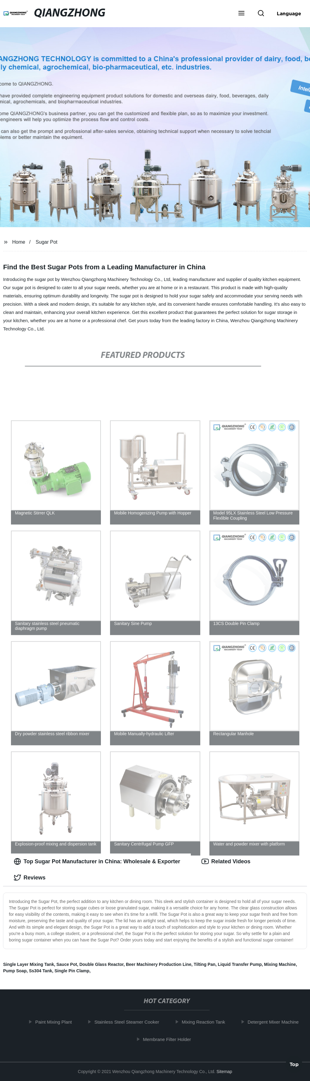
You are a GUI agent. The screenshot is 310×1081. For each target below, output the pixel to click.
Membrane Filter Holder (169, 1039)
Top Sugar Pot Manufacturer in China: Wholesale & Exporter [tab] (97, 861)
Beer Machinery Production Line (158, 964)
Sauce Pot (66, 964)
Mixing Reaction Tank (205, 1022)
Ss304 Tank (40, 970)
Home (18, 242)
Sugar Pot (46, 242)
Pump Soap (15, 970)
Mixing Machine (280, 964)
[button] (241, 13)
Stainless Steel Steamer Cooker (129, 1022)
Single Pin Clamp (72, 970)
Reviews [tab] (29, 877)
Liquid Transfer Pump (240, 964)
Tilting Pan (204, 964)
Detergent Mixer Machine (275, 1022)
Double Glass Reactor (101, 964)
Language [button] (289, 13)
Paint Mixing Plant (55, 1022)
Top (294, 1065)
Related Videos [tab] (226, 861)
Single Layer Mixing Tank (28, 964)
